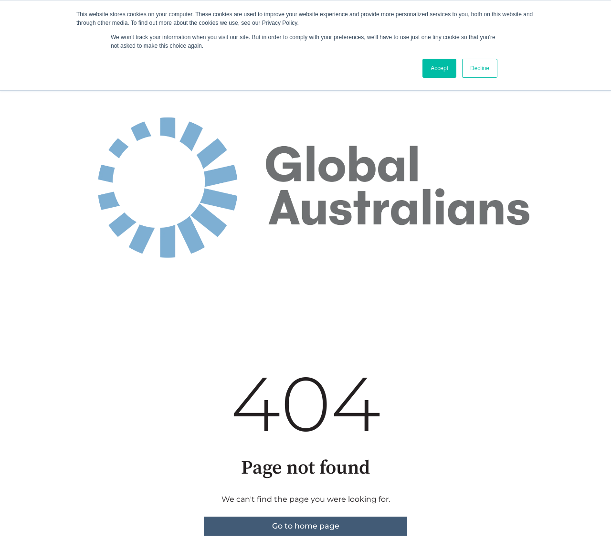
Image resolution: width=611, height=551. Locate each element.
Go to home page (305, 525)
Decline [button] (479, 68)
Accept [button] (439, 68)
